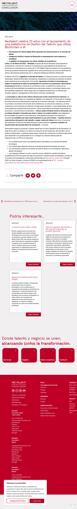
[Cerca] (45, 480)
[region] (25, 492)
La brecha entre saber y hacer (24, 227)
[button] (28, 175)
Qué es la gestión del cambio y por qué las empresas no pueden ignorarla (59, 229)
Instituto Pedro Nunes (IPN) (33, 163)
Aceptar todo (37, 501)
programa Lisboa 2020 (55, 158)
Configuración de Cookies (18, 501)
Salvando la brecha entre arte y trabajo (25, 278)
